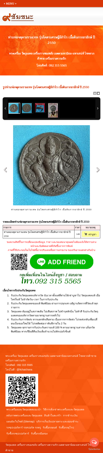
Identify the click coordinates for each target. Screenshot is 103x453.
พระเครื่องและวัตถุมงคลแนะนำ (23, 409)
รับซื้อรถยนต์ (50, 427)
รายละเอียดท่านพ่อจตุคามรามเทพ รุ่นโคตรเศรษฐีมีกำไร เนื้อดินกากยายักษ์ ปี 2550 (46, 222)
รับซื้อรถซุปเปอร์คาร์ (17, 433)
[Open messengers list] (94, 442)
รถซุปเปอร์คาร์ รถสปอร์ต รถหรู (23, 427)
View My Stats (22, 450)
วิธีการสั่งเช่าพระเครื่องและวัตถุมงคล (63, 409)
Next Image (97, 169)
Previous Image (5, 169)
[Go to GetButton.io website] (94, 449)
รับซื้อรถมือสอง (39, 433)
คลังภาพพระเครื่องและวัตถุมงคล (24, 415)
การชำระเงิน (70, 415)
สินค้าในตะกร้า (52, 415)
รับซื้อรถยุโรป (66, 427)
